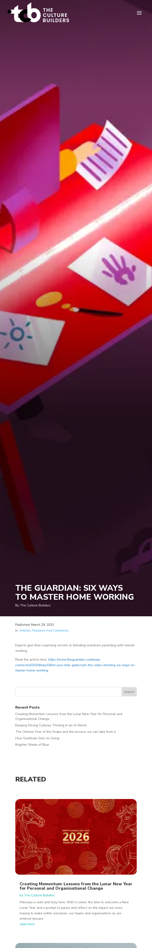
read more (27, 924)
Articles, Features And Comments (44, 630)
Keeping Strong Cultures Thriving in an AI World (50, 725)
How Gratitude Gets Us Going (37, 738)
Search (129, 692)
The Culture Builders (39, 895)
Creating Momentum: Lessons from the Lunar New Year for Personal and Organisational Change (76, 886)
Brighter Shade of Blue (32, 744)
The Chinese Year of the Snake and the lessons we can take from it (65, 732)
